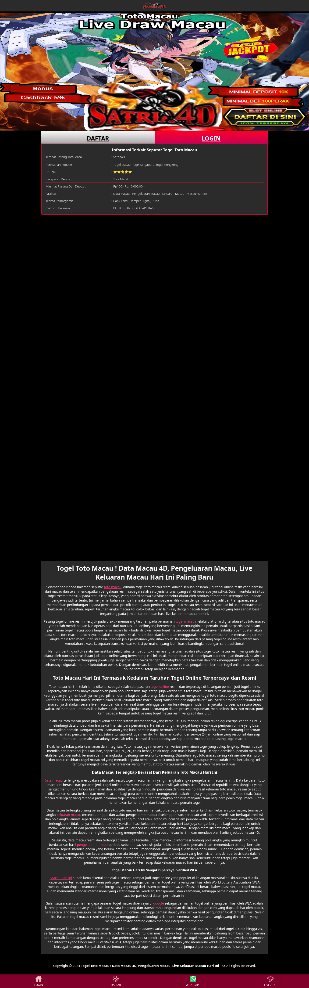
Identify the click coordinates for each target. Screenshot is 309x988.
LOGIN (211, 138)
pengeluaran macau (92, 844)
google (158, 903)
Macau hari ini (61, 878)
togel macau (184, 621)
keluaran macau (69, 814)
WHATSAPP (193, 981)
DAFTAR (98, 138)
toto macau (112, 587)
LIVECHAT (270, 981)
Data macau (53, 780)
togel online (160, 686)
